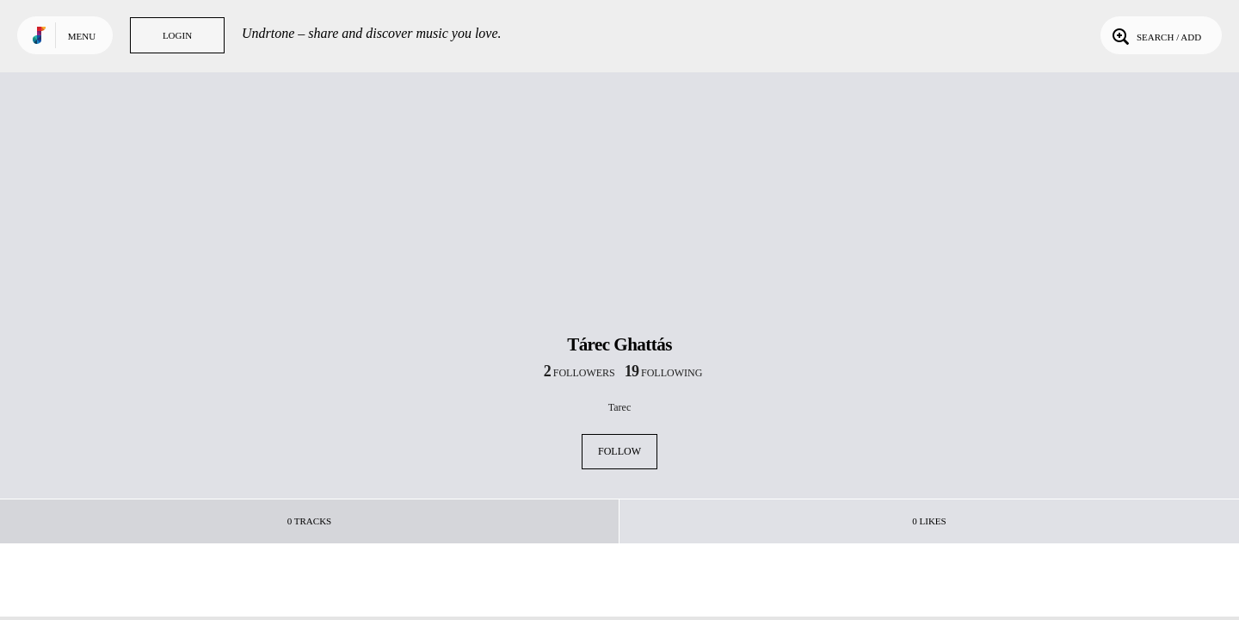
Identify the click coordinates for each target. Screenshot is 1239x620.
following (664, 373)
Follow (619, 451)
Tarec (619, 407)
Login (177, 35)
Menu (82, 36)
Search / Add (1155, 35)
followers (579, 373)
